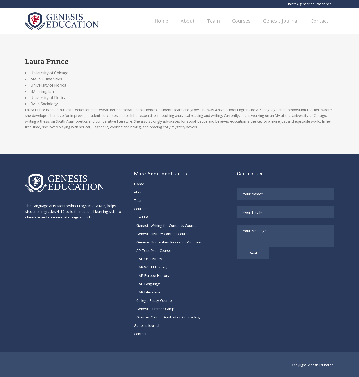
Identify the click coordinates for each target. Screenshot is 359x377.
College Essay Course (154, 300)
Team (138, 200)
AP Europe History (154, 275)
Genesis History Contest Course (163, 233)
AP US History (150, 258)
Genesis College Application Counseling (168, 317)
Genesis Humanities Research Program (168, 242)
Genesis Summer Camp (155, 308)
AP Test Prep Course (153, 250)
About (139, 192)
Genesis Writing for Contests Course (166, 225)
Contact (140, 333)
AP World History (153, 267)
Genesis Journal (146, 325)
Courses (141, 208)
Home (139, 183)
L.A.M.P (142, 217)
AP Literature (150, 292)
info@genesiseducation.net (309, 4)
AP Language (149, 283)
